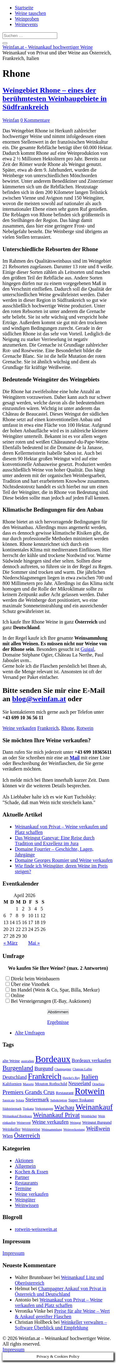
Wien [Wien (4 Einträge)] (7, 1136)
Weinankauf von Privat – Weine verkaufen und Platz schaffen (58, 1302)
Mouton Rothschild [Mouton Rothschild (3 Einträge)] (51, 1083)
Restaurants (26, 1183)
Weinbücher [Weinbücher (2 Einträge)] (89, 1116)
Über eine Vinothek (30, 984)
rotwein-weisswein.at (36, 1229)
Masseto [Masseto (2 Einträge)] (28, 1084)
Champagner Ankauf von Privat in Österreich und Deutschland (60, 1291)
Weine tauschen (30, 13)
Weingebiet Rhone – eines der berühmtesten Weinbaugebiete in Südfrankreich (54, 98)
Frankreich (47, 728)
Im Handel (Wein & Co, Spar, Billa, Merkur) (55, 989)
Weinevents (26, 24)
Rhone (67, 728)
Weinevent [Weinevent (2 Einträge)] (24, 1122)
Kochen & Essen (31, 1171)
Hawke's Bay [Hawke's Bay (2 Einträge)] (71, 1078)
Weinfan (10, 120)
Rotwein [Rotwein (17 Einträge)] (90, 1091)
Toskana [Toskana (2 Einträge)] (28, 1108)
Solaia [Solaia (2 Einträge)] (20, 1100)
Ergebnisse (58, 1022)
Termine (23, 1188)
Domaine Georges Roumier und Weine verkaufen (64, 860)
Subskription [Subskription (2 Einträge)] (58, 1100)
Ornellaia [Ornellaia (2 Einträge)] (98, 1084)
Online (17, 995)
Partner (22, 1177)
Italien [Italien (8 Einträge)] (89, 1076)
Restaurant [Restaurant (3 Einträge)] (65, 1092)
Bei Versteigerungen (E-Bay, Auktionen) (51, 1001)
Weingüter (25, 1199)
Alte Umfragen (30, 1032)
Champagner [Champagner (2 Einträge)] (62, 1069)
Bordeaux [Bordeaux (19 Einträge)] (53, 1059)
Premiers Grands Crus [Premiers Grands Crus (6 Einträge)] (28, 1092)
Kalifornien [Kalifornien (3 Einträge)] (12, 1083)
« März (10, 943)
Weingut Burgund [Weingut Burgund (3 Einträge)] (97, 1122)
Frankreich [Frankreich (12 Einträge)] (44, 1076)
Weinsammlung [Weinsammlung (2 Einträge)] (51, 1129)
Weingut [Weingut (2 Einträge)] (75, 1122)
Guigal (87, 649)
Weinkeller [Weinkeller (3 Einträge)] (11, 1129)
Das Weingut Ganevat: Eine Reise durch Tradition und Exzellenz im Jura (54, 840)
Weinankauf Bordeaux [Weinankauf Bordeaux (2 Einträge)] (17, 1116)
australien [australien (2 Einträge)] (27, 1061)
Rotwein (85, 728)
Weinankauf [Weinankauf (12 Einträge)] (94, 1107)
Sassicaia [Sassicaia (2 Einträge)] (8, 1100)
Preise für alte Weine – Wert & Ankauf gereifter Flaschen (62, 1313)
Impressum (13, 1253)
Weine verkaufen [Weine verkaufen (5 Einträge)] (50, 1122)
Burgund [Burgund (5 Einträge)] (43, 1068)
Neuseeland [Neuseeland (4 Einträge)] (79, 1083)
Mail (74, 757)
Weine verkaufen (19, 728)
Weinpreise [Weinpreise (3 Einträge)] (31, 1129)
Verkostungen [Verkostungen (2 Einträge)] (44, 1108)
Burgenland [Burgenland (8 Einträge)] (17, 1068)
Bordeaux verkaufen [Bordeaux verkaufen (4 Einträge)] (91, 1060)
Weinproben (27, 18)
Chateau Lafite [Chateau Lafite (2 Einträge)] (82, 1069)
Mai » (34, 943)
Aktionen (24, 1160)
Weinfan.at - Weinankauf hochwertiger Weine (47, 47)
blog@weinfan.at (39, 699)
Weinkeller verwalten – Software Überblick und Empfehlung (61, 1324)
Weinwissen (27, 1205)
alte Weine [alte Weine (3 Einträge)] (11, 1060)
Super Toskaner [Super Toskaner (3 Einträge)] (81, 1100)
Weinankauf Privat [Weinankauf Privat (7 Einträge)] (56, 1115)
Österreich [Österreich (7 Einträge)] (27, 1135)
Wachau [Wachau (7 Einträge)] (64, 1107)
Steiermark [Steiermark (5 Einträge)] (37, 1099)
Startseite (24, 7)
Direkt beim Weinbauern (35, 978)
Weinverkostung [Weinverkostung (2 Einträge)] (74, 1129)
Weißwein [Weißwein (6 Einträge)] (98, 1128)
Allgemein (25, 1166)
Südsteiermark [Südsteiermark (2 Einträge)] (12, 1108)
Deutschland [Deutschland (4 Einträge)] (14, 1077)
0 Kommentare (35, 120)
